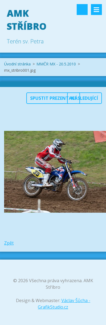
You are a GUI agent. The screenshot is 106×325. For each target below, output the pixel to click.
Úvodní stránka (17, 64)
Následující (84, 98)
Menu (96, 9)
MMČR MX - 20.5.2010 (56, 64)
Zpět (9, 243)
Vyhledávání (82, 9)
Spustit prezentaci (53, 98)
